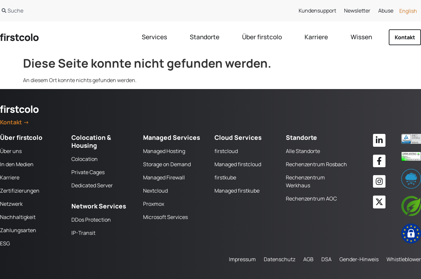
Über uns (11, 151)
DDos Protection (91, 219)
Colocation (84, 159)
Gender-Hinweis (359, 259)
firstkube (225, 177)
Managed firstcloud (237, 164)
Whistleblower (403, 259)
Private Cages (88, 172)
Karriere (9, 177)
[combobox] (98, 10)
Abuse (385, 10)
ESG (5, 243)
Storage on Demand (167, 164)
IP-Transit (83, 232)
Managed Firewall (164, 177)
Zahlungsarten (18, 230)
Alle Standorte (303, 151)
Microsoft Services (165, 217)
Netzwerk (11, 203)
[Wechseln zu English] (408, 10)
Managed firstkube (237, 190)
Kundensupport (317, 10)
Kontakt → (14, 122)
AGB (308, 259)
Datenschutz (279, 259)
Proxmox (153, 203)
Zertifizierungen (19, 190)
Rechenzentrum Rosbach (316, 164)
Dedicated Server (92, 185)
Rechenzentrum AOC (311, 198)
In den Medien (17, 164)
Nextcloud (155, 190)
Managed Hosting (164, 151)
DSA (326, 259)
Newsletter (357, 10)
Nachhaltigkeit (18, 217)
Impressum (242, 259)
